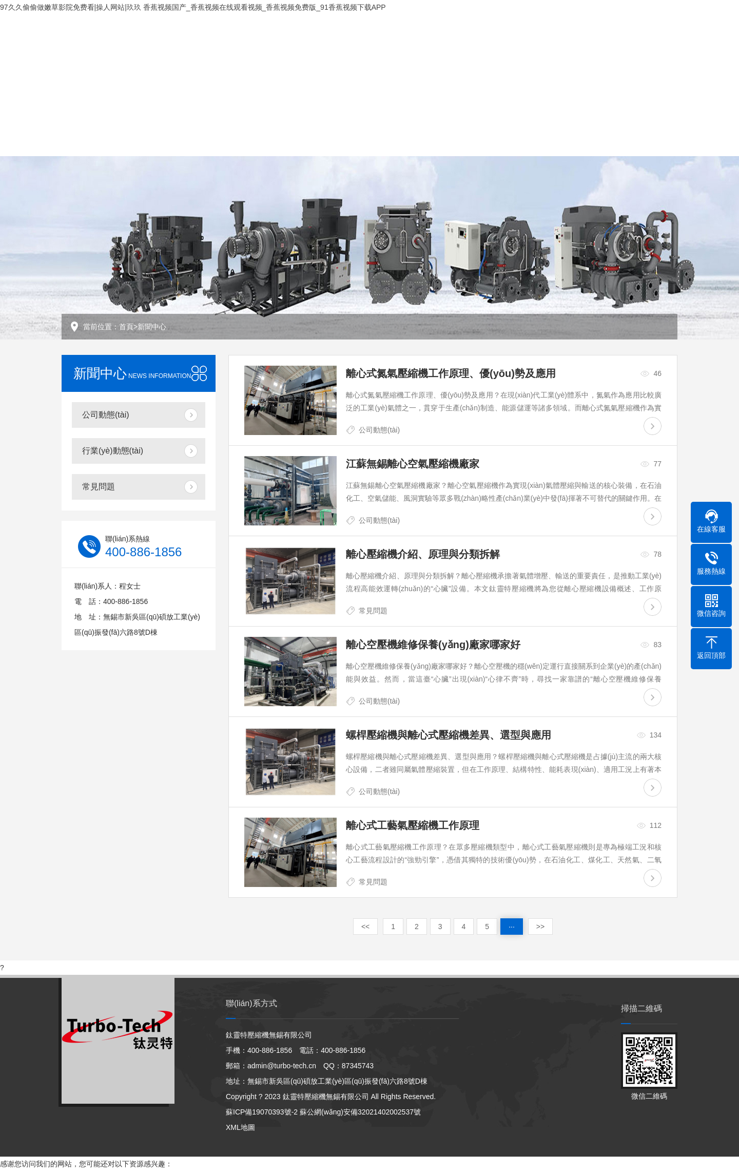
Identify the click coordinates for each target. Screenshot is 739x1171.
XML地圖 (240, 1127)
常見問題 (98, 486)
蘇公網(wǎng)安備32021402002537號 (360, 1112)
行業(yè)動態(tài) (112, 450)
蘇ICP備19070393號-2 (262, 1112)
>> (540, 926)
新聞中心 (152, 327)
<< (365, 926)
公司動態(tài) (105, 414)
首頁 (126, 327)
